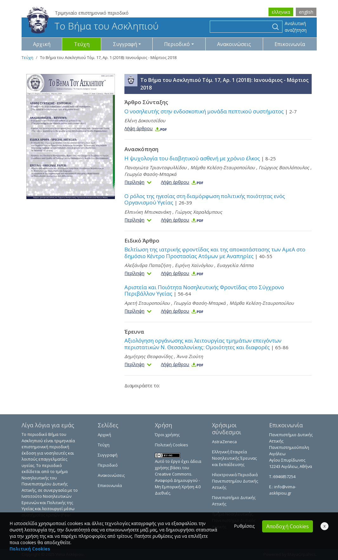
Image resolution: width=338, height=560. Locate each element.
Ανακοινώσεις (234, 44)
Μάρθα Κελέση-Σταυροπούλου (222, 167)
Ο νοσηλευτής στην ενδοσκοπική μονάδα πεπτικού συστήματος (210, 111)
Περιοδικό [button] (177, 44)
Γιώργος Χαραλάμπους (198, 212)
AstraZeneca (224, 441)
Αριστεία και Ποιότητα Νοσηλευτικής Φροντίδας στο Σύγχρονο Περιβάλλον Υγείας (204, 290)
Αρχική (41, 44)
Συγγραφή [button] (125, 44)
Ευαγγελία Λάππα (235, 265)
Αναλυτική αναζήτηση (296, 26)
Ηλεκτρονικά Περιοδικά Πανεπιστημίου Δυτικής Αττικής (235, 481)
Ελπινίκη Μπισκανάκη (147, 212)
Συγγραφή (107, 455)
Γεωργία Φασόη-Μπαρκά (150, 174)
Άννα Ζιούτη (189, 356)
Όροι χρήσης (167, 434)
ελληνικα (281, 12)
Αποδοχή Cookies (287, 526)
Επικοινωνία (290, 44)
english (306, 12)
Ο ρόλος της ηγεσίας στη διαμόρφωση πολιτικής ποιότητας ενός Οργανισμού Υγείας (204, 199)
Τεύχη (81, 44)
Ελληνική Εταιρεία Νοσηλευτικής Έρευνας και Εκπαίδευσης (234, 458)
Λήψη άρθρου (145, 128)
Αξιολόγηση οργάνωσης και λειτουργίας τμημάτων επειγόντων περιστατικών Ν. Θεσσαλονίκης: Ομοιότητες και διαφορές (206, 343)
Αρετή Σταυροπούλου (147, 303)
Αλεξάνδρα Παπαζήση (147, 265)
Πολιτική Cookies (171, 445)
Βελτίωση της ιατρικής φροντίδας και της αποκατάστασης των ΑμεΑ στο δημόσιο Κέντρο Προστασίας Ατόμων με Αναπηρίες (214, 252)
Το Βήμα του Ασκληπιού (92, 25)
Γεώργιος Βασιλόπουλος (284, 167)
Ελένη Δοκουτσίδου (144, 120)
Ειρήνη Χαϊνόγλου (194, 265)
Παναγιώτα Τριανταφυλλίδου (155, 167)
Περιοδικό (108, 465)
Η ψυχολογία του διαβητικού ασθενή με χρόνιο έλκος (200, 158)
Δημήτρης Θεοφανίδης (148, 356)
